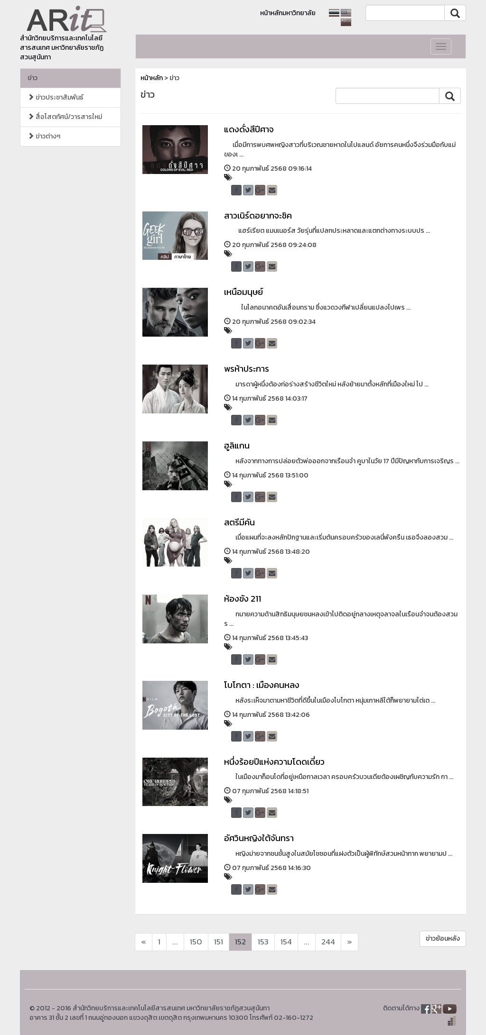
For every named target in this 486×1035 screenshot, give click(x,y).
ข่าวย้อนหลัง (443, 938)
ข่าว (32, 78)
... (175, 942)
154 (286, 942)
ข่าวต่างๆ (44, 136)
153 (263, 942)
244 (328, 942)
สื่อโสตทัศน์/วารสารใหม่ (65, 117)
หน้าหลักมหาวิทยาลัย (288, 13)
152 (240, 942)
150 (196, 942)
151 (218, 942)
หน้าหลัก (151, 78)
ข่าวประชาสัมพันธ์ (56, 97)
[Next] (143, 942)
